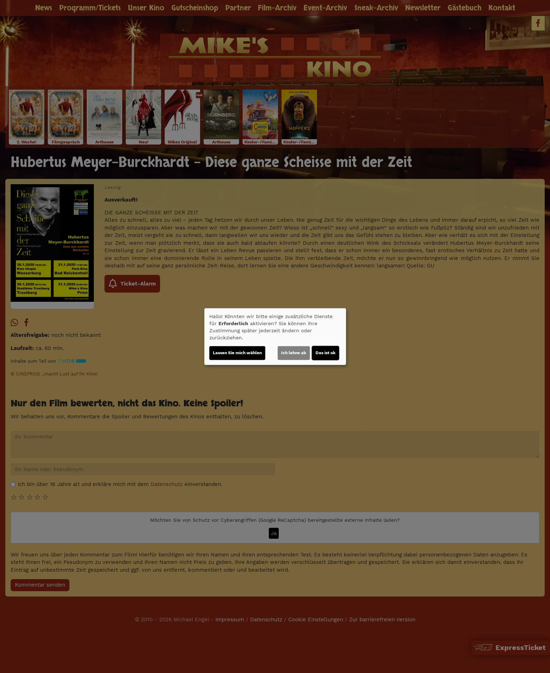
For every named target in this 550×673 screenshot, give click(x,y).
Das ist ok (325, 352)
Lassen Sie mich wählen (237, 352)
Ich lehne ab (293, 352)
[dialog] (275, 336)
